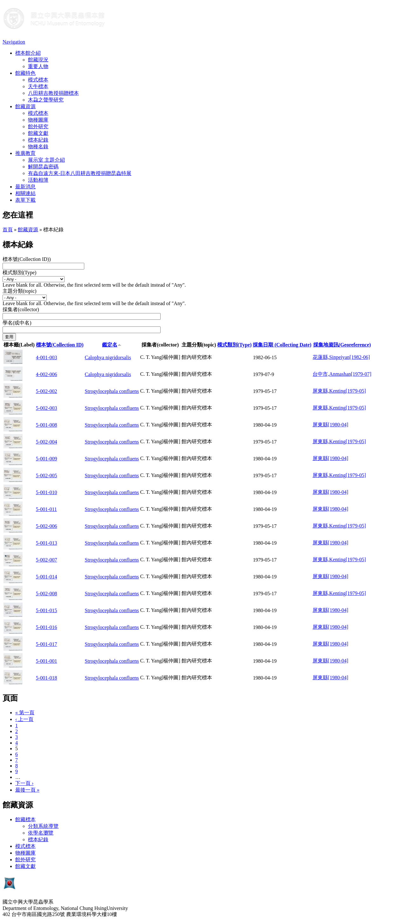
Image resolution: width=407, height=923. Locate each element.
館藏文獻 (38, 133)
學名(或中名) (17, 322)
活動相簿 (38, 180)
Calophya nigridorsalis (108, 357)
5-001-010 (46, 492)
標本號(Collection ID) (60, 344)
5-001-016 (46, 627)
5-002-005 (46, 475)
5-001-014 (46, 576)
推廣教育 (25, 153)
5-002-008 (46, 593)
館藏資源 (25, 106)
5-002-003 (46, 408)
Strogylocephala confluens (112, 391)
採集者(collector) (21, 309)
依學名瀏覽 (40, 833)
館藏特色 (25, 73)
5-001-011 (46, 509)
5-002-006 (46, 526)
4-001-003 (46, 357)
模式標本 (38, 79)
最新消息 (25, 186)
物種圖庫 (38, 119)
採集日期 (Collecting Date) (282, 344)
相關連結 (25, 193)
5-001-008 (46, 425)
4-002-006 (46, 374)
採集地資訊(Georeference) (342, 344)
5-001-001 (46, 661)
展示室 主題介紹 (46, 160)
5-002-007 (46, 560)
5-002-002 (46, 391)
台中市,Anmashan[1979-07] (342, 374)
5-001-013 (46, 543)
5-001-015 (46, 610)
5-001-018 (46, 678)
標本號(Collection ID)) (27, 259)
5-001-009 (46, 458)
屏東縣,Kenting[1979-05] (339, 391)
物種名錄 (38, 146)
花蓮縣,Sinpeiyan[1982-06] (341, 357)
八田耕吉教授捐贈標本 (53, 93)
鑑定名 (111, 344)
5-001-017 (46, 644)
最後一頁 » (27, 790)
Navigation (14, 42)
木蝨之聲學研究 (46, 99)
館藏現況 (38, 59)
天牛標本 (38, 86)
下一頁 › (24, 783)
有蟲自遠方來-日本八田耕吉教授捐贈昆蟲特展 (79, 173)
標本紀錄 (38, 140)
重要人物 (38, 66)
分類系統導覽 (43, 826)
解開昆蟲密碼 (43, 166)
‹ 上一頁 (24, 719)
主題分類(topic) (20, 291)
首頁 (8, 229)
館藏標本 (25, 819)
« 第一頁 (24, 712)
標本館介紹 (28, 53)
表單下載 (25, 200)
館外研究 (38, 126)
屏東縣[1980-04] (330, 424)
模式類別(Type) (19, 272)
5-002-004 (46, 441)
